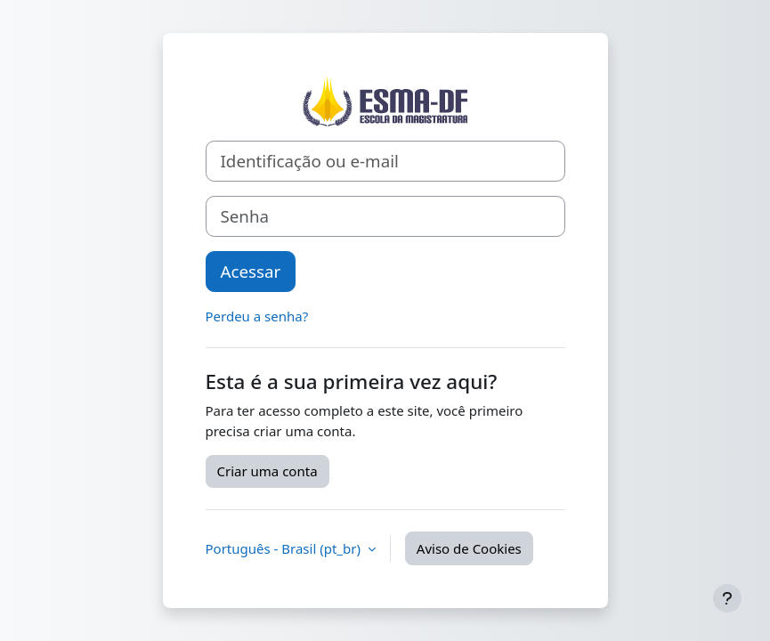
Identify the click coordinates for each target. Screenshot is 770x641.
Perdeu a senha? (257, 316)
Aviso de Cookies (469, 548)
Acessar (251, 271)
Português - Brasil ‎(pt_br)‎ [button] (285, 548)
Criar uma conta (267, 471)
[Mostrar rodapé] (727, 598)
